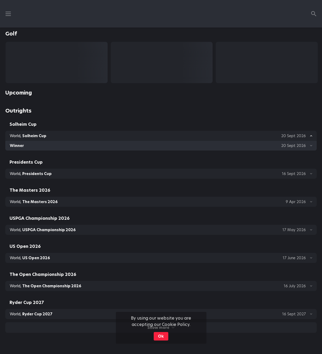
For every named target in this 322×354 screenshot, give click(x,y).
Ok (161, 336)
